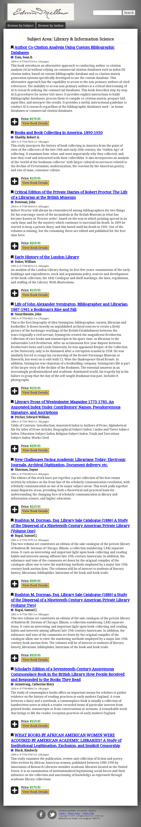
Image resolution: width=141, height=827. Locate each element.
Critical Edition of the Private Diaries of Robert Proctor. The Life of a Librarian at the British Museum (69, 194)
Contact (62, 813)
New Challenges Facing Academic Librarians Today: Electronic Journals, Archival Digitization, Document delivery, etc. (68, 462)
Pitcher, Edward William (30, 417)
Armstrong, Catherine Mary (32, 684)
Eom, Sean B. (22, 57)
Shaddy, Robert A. (25, 137)
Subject (21, 25)
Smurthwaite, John (26, 314)
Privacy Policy (74, 813)
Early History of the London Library (47, 256)
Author (51, 25)
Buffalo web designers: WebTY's (86, 818)
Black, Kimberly (24, 750)
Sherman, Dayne (24, 470)
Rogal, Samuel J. (24, 536)
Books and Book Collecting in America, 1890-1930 (59, 132)
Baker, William (23, 262)
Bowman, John (23, 202)
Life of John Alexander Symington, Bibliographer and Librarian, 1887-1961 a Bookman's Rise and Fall (69, 306)
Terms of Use (88, 813)
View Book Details (35, 123)
